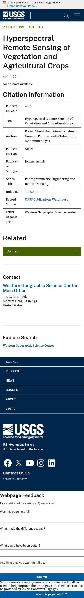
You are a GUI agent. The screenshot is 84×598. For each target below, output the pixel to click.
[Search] (66, 15)
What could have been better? (20, 545)
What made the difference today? (22, 528)
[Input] (50, 15)
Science (12, 362)
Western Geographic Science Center (28, 345)
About (11, 399)
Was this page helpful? (51, 594)
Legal (10, 408)
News (10, 380)
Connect (13, 251)
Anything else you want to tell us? (22, 562)
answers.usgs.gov (15, 479)
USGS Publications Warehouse (46, 199)
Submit (42, 577)
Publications (13, 27)
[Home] (14, 18)
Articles (36, 27)
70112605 (31, 192)
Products (13, 371)
